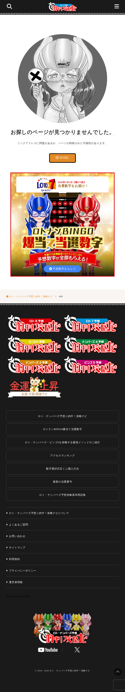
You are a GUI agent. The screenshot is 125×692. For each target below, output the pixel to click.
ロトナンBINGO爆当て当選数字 (62, 429)
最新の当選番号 (62, 481)
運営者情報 (16, 582)
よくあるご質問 (18, 524)
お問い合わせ (17, 536)
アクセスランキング (62, 455)
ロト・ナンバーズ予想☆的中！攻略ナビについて (39, 513)
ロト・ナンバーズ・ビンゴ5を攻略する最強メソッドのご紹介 (62, 442)
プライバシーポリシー (22, 570)
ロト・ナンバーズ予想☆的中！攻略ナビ (62, 416)
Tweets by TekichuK (18, 596)
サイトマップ (17, 547)
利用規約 (14, 559)
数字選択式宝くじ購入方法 (62, 468)
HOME (64, 157)
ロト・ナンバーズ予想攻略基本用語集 (62, 494)
